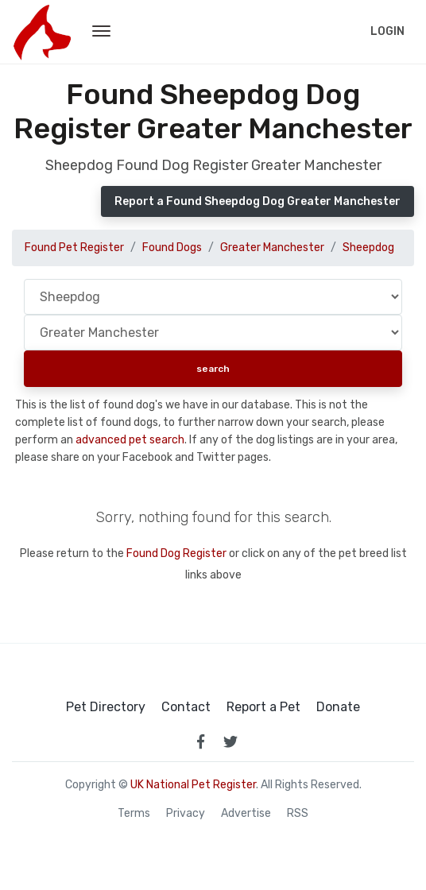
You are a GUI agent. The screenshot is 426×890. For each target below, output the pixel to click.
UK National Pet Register (193, 784)
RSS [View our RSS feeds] (297, 813)
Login (387, 31)
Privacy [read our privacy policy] (185, 813)
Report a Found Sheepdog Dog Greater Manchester (257, 201)
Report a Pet (263, 707)
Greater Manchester (272, 247)
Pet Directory (105, 707)
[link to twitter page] (230, 741)
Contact (186, 707)
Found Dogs (172, 247)
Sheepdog (368, 247)
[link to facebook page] (200, 741)
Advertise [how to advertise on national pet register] (246, 813)
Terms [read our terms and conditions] (134, 813)
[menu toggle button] (101, 32)
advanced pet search (130, 440)
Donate (338, 707)
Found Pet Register (74, 247)
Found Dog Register (176, 553)
